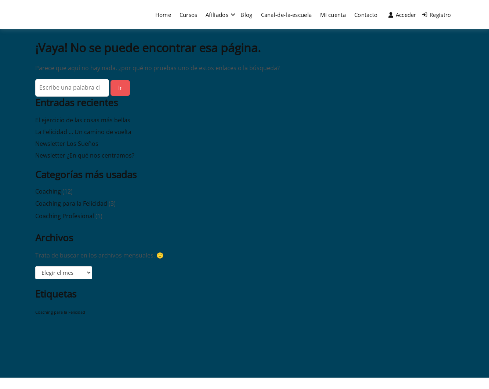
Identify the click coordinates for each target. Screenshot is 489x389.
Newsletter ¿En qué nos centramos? (84, 155)
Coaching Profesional (64, 216)
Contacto (365, 14)
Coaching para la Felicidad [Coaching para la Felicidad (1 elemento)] (60, 312)
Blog (246, 14)
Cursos (189, 14)
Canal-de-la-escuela (286, 14)
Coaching (48, 191)
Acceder (402, 14)
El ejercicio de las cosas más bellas (82, 120)
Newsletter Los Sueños (66, 144)
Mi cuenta (333, 14)
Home (163, 14)
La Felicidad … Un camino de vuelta (83, 132)
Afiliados (217, 14)
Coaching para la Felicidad (71, 203)
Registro (436, 14)
